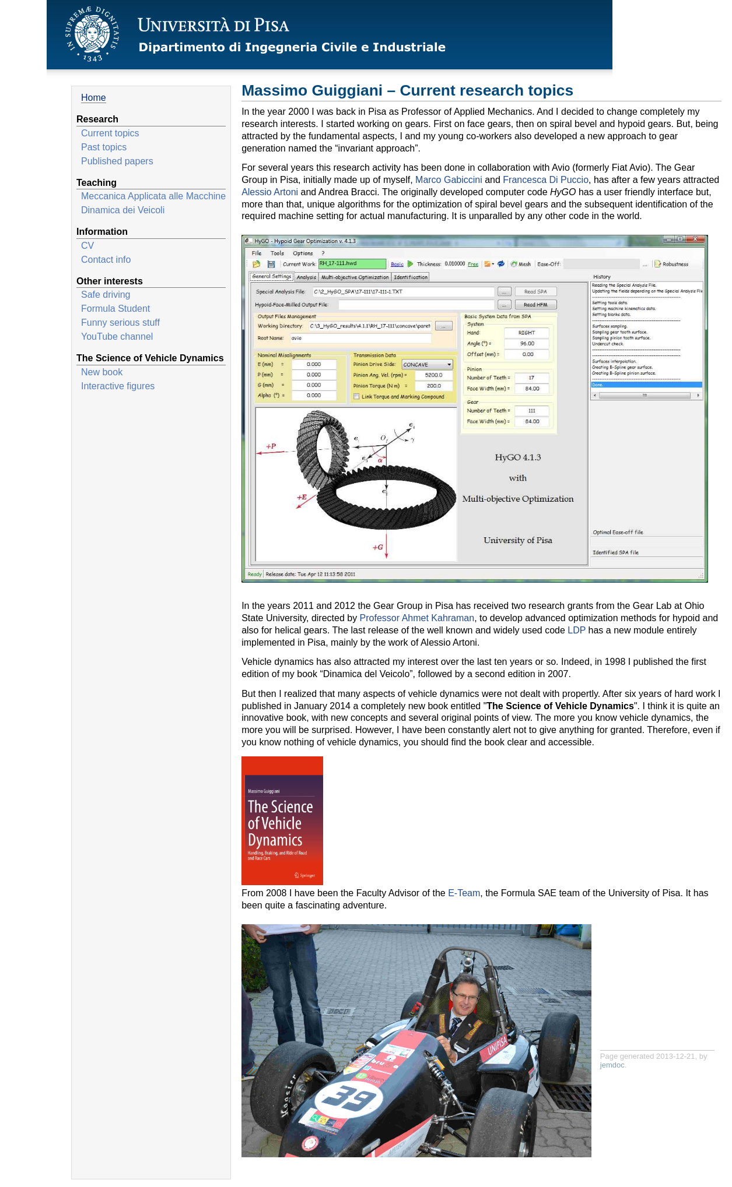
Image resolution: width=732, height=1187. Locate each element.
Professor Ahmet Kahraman (417, 618)
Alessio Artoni (269, 192)
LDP (577, 630)
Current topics (110, 133)
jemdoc (612, 1065)
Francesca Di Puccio (546, 180)
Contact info (106, 260)
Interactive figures (118, 386)
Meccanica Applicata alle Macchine (153, 196)
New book (101, 372)
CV (87, 246)
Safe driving (106, 295)
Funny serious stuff (120, 322)
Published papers (117, 161)
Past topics (104, 147)
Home (93, 98)
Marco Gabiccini (448, 180)
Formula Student (115, 309)
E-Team (464, 893)
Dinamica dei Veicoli (122, 210)
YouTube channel (117, 336)
